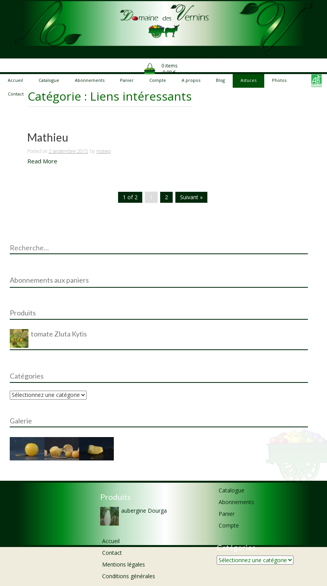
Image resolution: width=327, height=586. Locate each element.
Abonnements (236, 502)
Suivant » (191, 197)
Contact (112, 552)
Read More (42, 161)
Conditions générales (128, 576)
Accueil (111, 541)
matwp (103, 151)
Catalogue (231, 490)
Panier (227, 513)
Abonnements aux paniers (49, 280)
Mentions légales (123, 564)
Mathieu (47, 137)
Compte (229, 525)
